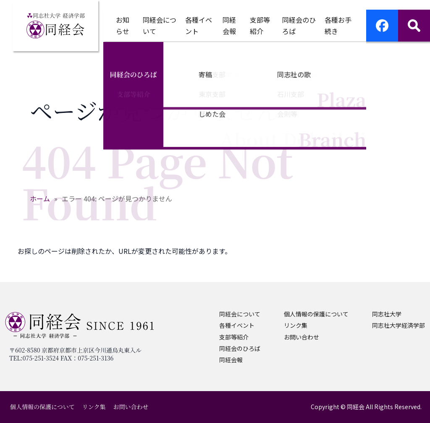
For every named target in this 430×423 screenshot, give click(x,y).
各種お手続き (338, 25)
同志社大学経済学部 (398, 325)
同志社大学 (386, 314)
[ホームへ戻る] (55, 25)
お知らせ (122, 25)
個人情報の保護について (316, 314)
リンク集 (295, 325)
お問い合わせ (301, 337)
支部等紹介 (234, 337)
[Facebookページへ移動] (382, 26)
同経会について (239, 314)
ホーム (40, 198)
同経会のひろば (239, 348)
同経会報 (229, 25)
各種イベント (236, 325)
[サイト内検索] (414, 26)
